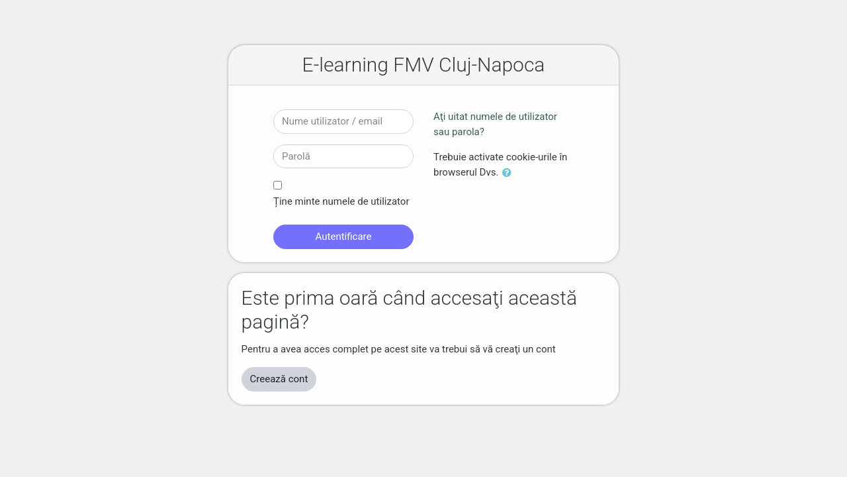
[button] (509, 173)
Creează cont (279, 379)
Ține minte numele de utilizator (341, 201)
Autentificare (344, 236)
